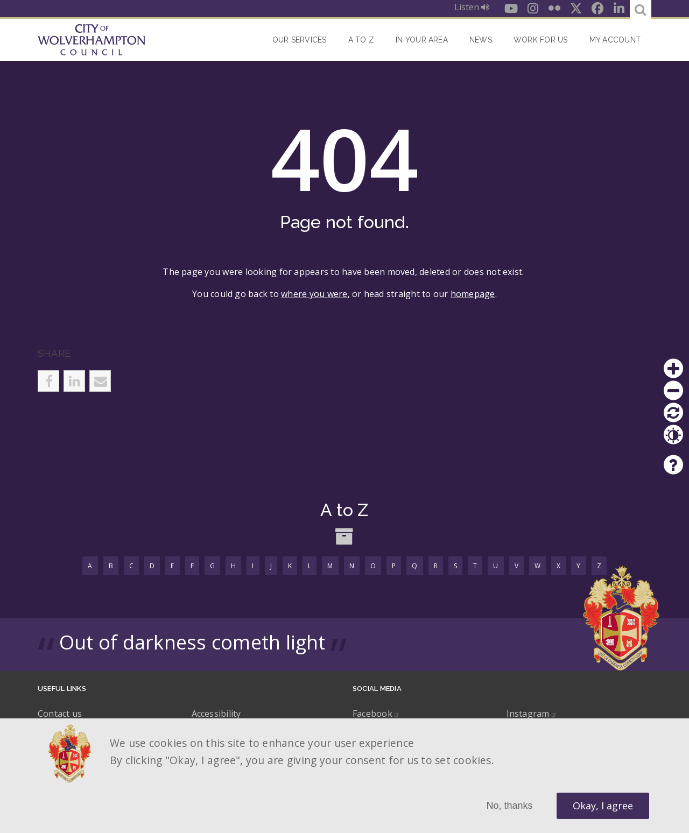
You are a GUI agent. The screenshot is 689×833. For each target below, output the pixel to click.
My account (615, 40)
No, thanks (509, 805)
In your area (422, 40)
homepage (473, 294)
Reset (673, 412)
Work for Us (541, 40)
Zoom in (673, 368)
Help (673, 465)
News (480, 40)
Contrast (673, 434)
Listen (471, 7)
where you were (314, 294)
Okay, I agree (603, 805)
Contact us (60, 713)
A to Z (361, 40)
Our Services (299, 40)
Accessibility (216, 713)
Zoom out (673, 390)
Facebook (376, 713)
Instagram (532, 713)
